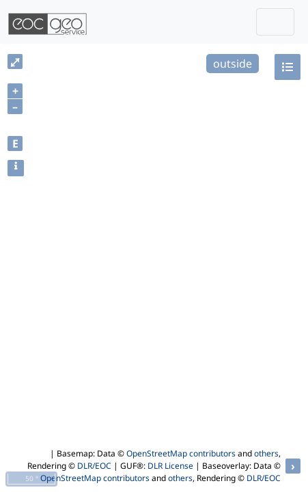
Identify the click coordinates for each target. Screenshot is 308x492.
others (266, 453)
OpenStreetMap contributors (181, 453)
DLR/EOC (94, 466)
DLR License (170, 466)
